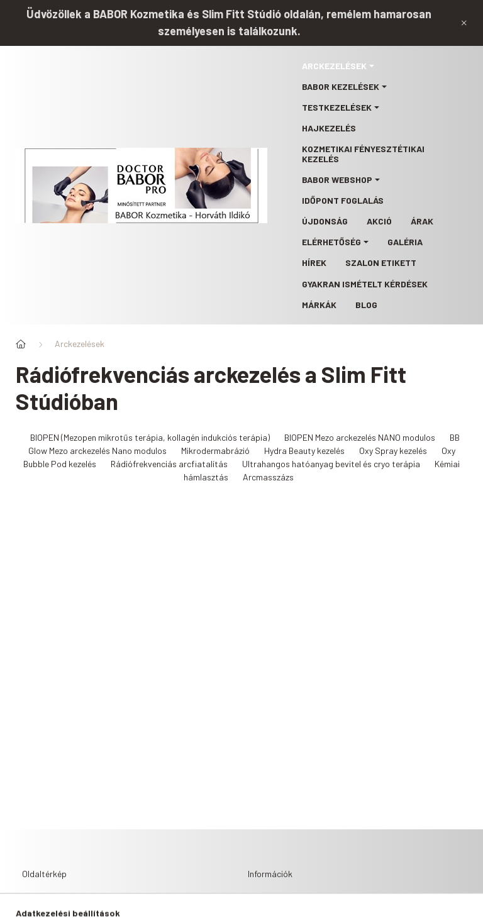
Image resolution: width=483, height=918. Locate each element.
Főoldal (40, 905)
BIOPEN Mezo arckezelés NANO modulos (359, 437)
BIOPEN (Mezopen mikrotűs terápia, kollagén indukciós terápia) (150, 437)
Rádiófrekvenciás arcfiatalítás (169, 463)
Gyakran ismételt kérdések (365, 284)
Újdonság (325, 221)
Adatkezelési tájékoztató (309, 905)
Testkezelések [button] (337, 107)
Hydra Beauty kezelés (304, 450)
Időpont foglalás (343, 200)
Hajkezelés (329, 128)
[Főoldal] (21, 344)
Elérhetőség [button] (331, 241)
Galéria (405, 241)
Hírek (314, 262)
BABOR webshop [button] (337, 179)
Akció (379, 221)
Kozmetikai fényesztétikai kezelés (363, 153)
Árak (422, 221)
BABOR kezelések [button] (340, 86)
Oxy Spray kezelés (393, 450)
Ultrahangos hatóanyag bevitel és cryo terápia (331, 463)
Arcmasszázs (268, 477)
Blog (366, 304)
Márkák (319, 304)
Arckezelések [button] (334, 65)
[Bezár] (464, 22)
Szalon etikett (380, 262)
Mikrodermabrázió (215, 450)
